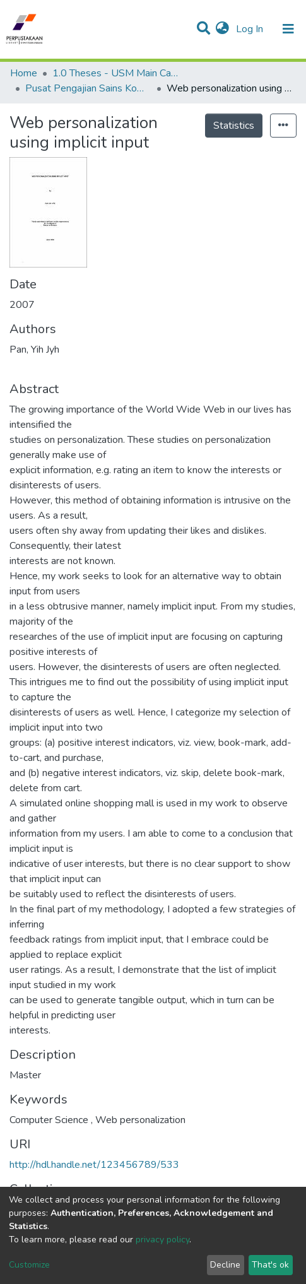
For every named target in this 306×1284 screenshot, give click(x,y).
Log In (251, 29)
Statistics (233, 126)
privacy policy (162, 1240)
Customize (29, 1265)
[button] (222, 29)
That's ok (270, 1265)
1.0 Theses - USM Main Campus (115, 73)
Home (23, 73)
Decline (225, 1265)
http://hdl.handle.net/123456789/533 (94, 1165)
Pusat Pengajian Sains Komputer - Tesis (88, 88)
